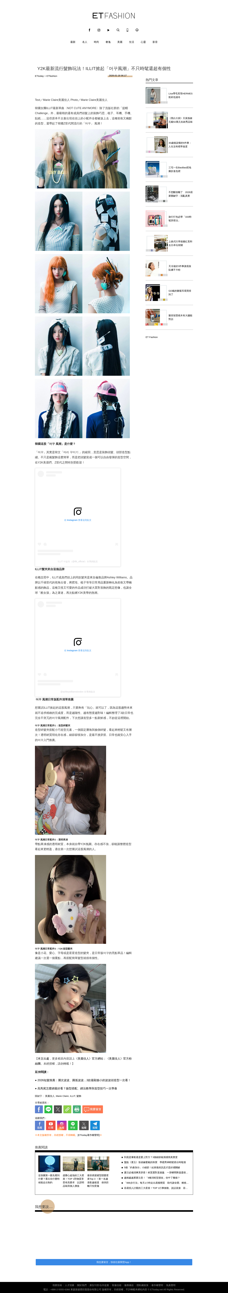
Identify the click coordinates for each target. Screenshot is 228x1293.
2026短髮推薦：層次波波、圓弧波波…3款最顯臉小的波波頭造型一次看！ (84, 1080)
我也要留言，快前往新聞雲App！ (114, 1262)
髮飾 (79, 1096)
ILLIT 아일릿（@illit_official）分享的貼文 (78, 561)
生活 (131, 42)
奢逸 (108, 42)
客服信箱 (116, 1285)
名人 (84, 42)
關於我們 (82, 1285)
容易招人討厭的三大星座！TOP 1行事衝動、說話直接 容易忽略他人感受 (157, 1188)
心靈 (143, 42)
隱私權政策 (142, 1285)
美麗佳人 (50, 1096)
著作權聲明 (157, 1285)
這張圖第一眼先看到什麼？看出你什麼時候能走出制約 (49, 1179)
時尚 (96, 42)
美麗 (119, 42)
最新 (72, 42)
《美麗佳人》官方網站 (89, 1058)
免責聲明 (171, 1285)
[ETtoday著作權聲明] (89, 1135)
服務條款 (129, 1285)
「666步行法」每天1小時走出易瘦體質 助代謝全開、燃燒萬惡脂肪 (157, 1182)
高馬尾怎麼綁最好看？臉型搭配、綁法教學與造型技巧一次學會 (77, 1088)
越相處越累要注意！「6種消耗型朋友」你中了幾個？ (152, 1177)
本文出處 (43, 1058)
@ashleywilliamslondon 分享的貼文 (77, 691)
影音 (155, 42)
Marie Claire (62, 1096)
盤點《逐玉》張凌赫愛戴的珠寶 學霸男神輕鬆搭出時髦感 (155, 1162)
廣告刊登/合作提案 (99, 1285)
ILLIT (72, 1096)
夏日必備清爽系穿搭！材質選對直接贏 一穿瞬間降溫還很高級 (157, 1172)
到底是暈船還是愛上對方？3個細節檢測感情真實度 (151, 1157)
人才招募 (69, 1285)
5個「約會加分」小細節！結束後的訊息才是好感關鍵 (152, 1167)
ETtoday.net (156, 1289)
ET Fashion (113, 16)
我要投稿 (57, 1285)
